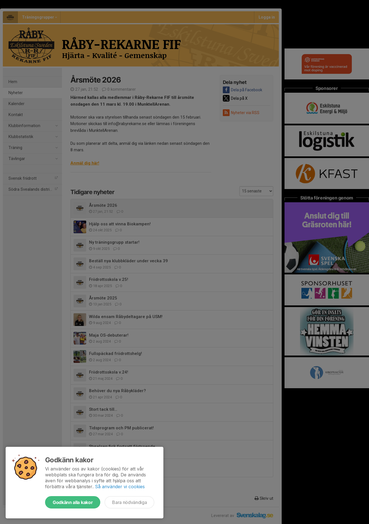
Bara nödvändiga (129, 502)
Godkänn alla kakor (73, 502)
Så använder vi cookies (120, 486)
